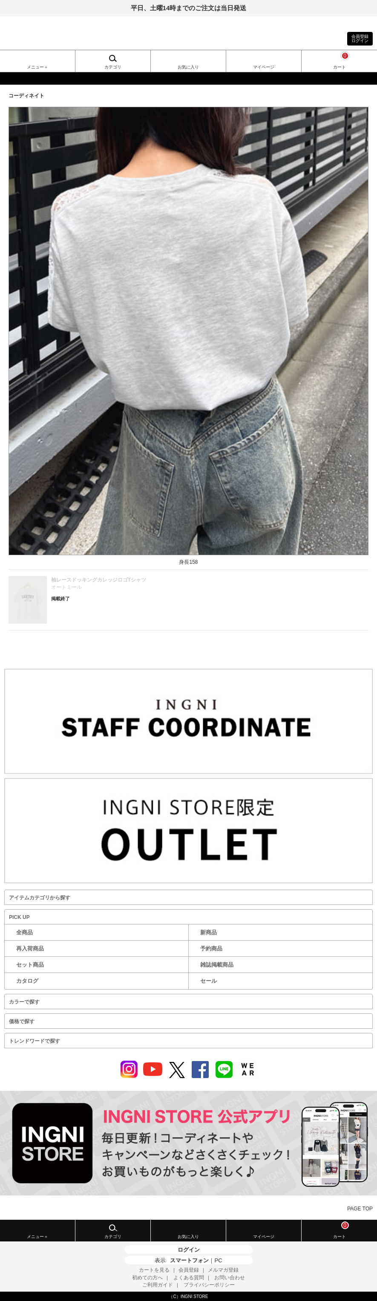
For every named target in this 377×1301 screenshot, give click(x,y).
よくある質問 (188, 1277)
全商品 (24, 932)
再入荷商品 (30, 948)
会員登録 (188, 1269)
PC (218, 1260)
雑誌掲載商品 (216, 964)
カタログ (27, 981)
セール (208, 981)
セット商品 (30, 964)
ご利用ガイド (157, 1284)
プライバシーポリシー (209, 1284)
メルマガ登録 (223, 1269)
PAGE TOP (360, 1209)
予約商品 (211, 948)
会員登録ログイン (359, 38)
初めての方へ (147, 1277)
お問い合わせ (229, 1277)
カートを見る (154, 1269)
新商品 (208, 932)
